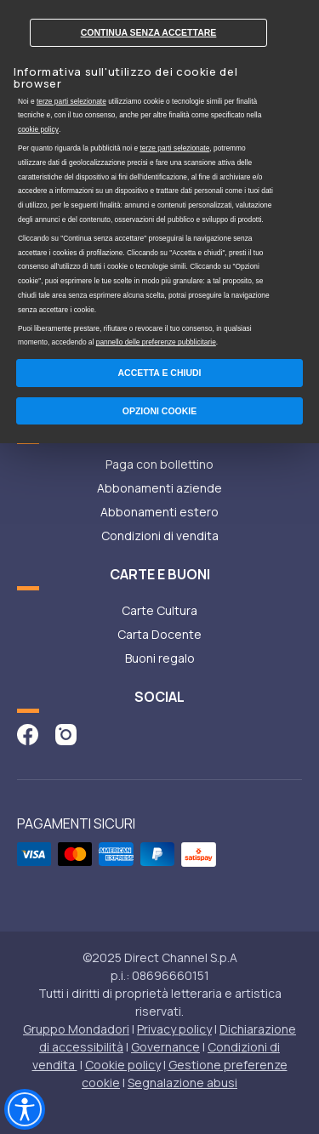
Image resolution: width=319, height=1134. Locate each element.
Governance (165, 1047)
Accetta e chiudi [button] (160, 373)
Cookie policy (123, 1065)
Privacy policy (174, 1029)
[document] (159, 177)
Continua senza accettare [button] (149, 32)
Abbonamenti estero (159, 512)
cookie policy (38, 129)
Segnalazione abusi (182, 1082)
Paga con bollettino (159, 464)
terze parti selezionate (71, 101)
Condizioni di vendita (160, 535)
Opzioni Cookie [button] (159, 411)
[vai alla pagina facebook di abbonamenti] (27, 733)
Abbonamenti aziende (159, 488)
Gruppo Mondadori (76, 1029)
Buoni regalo (160, 658)
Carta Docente (159, 634)
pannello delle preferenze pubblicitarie (156, 342)
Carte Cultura (159, 610)
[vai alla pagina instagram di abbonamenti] (66, 733)
